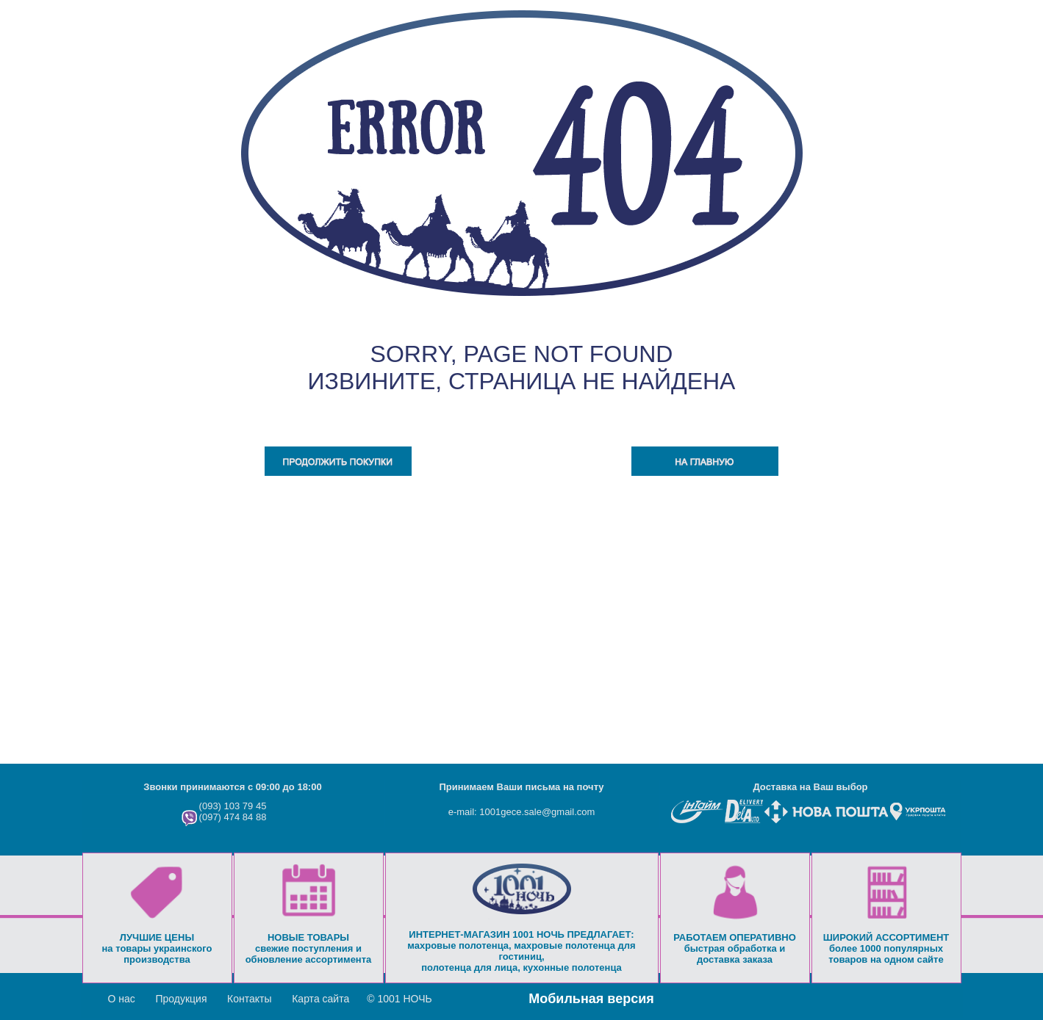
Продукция (181, 999)
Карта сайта (320, 999)
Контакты (249, 999)
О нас (121, 999)
